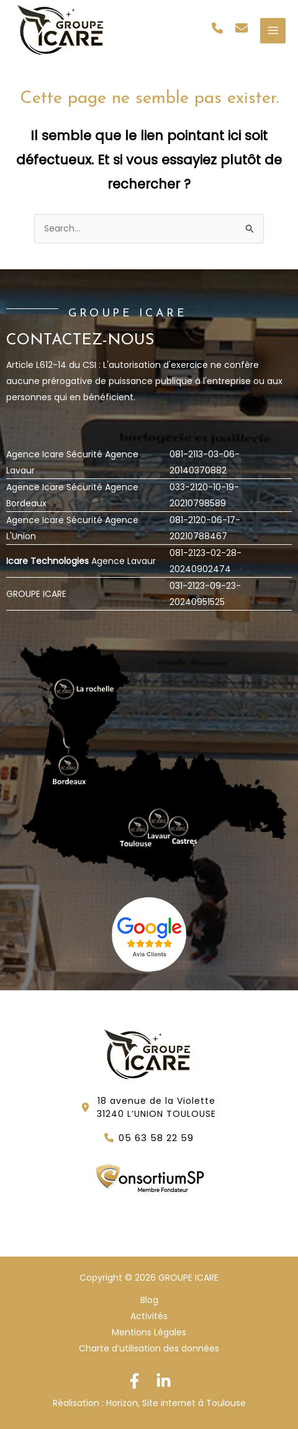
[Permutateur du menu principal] (273, 30)
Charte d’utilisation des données (149, 1348)
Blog (149, 1300)
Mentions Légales (149, 1332)
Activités (149, 1316)
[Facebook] (134, 1381)
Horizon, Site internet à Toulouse (176, 1403)
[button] (217, 28)
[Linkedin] (163, 1381)
